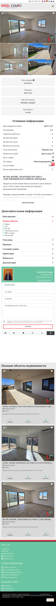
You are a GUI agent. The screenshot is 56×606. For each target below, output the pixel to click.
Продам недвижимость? (10, 577)
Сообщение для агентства (16, 305)
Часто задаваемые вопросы (11, 570)
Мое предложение (45, 281)
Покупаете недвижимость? (11, 575)
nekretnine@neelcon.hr (44, 277)
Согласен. (50, 600)
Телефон (8, 299)
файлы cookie (34, 594)
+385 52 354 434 (7, 556)
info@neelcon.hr (8, 559)
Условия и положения (9, 567)
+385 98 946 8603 (47, 275)
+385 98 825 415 (34, 1)
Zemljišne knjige (8, 588)
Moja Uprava (7, 586)
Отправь (28, 326)
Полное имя (10, 285)
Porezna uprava (8, 591)
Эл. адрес (8, 292)
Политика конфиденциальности (12, 572)
